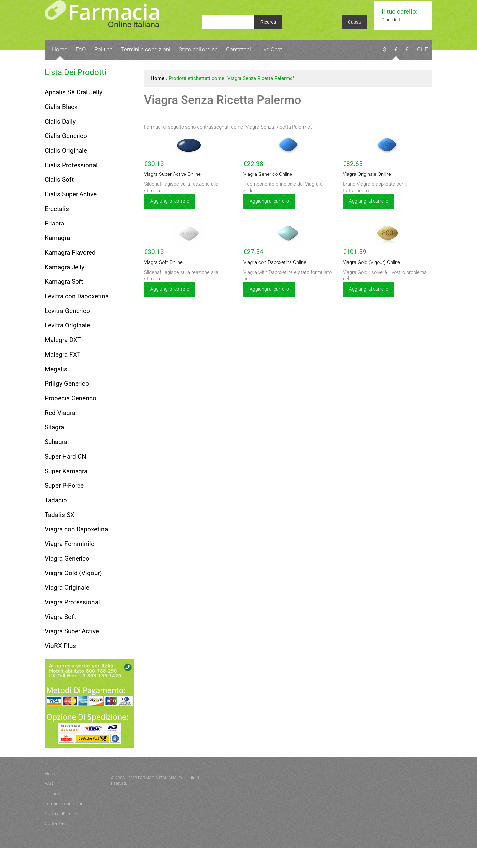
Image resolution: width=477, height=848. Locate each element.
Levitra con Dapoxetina (77, 296)
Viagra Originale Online (367, 174)
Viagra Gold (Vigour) (73, 573)
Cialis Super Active (71, 194)
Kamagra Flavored (70, 252)
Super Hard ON (65, 456)
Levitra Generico (67, 311)
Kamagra (57, 238)
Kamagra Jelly (64, 267)
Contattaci (238, 49)
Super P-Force (64, 485)
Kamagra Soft (64, 281)
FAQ (81, 49)
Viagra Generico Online (267, 174)
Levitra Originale (67, 325)
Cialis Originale (66, 150)
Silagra (54, 427)
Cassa (354, 22)
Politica (103, 49)
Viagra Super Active (72, 631)
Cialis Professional (71, 165)
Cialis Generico (66, 136)
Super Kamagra (66, 471)
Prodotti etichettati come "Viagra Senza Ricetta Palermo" (231, 78)
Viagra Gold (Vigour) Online (371, 262)
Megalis (56, 369)
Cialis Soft (59, 179)
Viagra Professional (72, 602)
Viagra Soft (60, 617)
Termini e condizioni (145, 49)
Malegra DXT (63, 340)
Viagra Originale (67, 587)
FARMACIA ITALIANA (157, 777)
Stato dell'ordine (198, 49)
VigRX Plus (60, 646)
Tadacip (56, 500)
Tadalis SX (59, 515)
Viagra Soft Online (163, 262)
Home (59, 49)
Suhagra (56, 442)
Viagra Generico (67, 558)
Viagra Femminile (69, 544)
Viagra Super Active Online (172, 174)
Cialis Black (61, 107)
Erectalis (57, 209)
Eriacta (54, 223)
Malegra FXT (62, 354)
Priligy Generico (67, 383)
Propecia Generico (70, 398)
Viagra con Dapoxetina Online (274, 262)
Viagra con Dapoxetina (76, 529)
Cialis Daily (60, 121)
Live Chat (270, 49)
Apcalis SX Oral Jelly (73, 92)
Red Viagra (60, 413)
